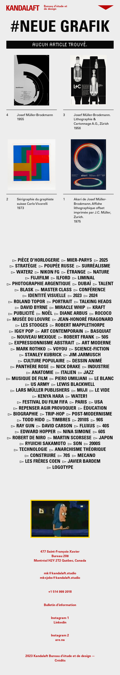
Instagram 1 (60, 618)
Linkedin (60, 622)
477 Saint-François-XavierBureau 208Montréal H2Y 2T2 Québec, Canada (60, 556)
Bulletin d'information (60, 605)
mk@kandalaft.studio (60, 573)
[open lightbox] (31, 80)
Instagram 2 (60, 635)
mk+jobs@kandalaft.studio (60, 578)
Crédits (60, 660)
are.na (60, 640)
